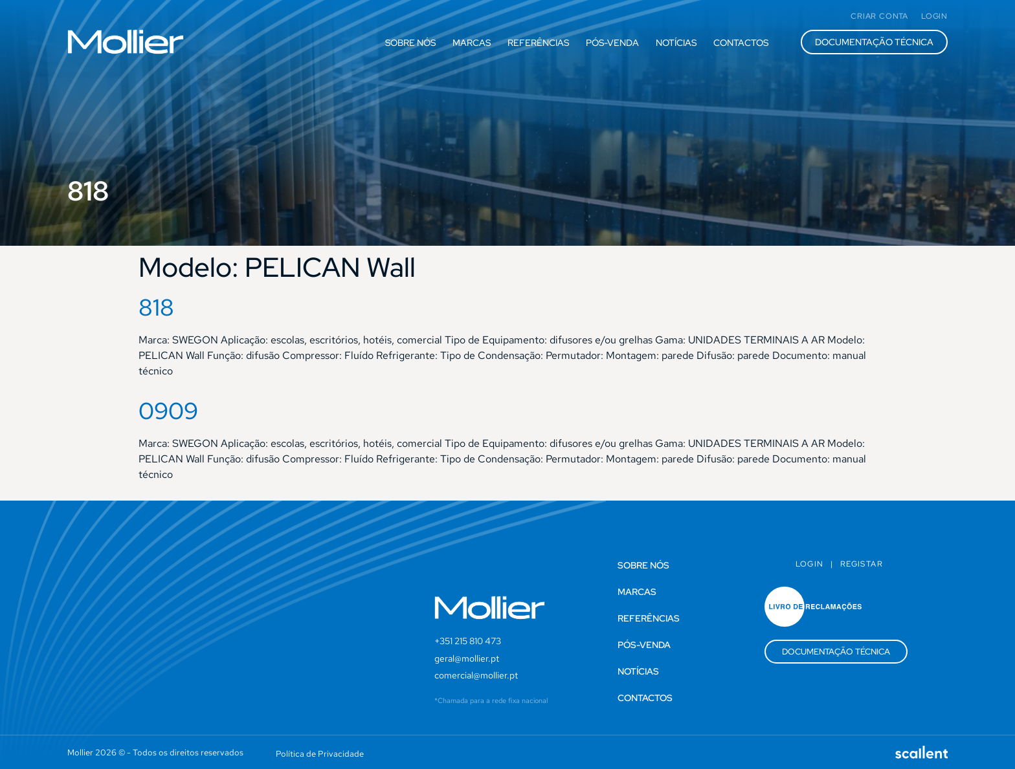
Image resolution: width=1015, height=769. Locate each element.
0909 (168, 410)
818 (156, 307)
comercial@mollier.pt (476, 675)
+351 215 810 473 (467, 641)
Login (810, 564)
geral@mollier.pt (466, 658)
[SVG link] (125, 41)
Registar (861, 564)
